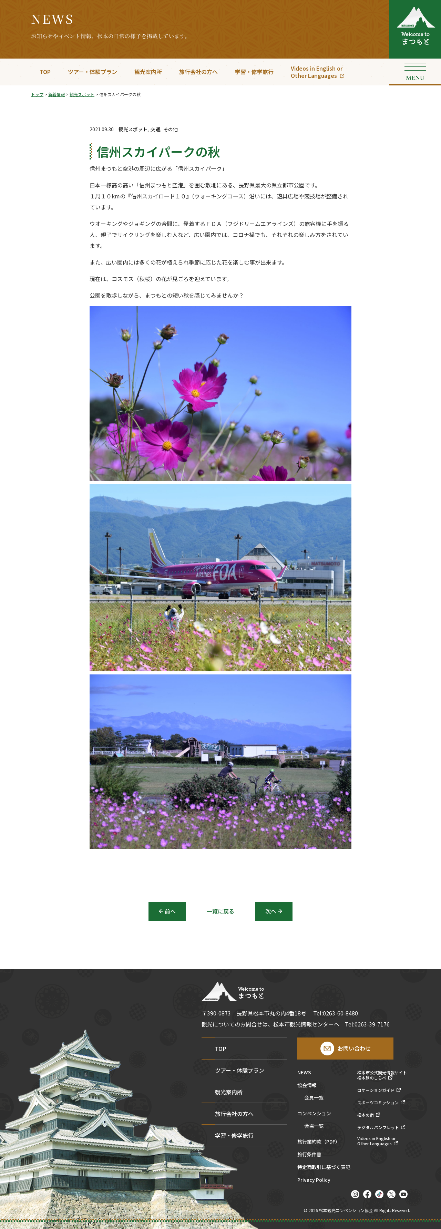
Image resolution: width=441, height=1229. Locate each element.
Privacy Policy (313, 1180)
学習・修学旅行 (254, 72)
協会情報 (307, 1085)
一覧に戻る (220, 911)
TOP (45, 72)
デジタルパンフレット (378, 1127)
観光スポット (133, 129)
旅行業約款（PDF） (318, 1142)
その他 (170, 129)
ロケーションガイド (375, 1090)
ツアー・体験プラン (92, 72)
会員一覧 (314, 1097)
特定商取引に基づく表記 (323, 1167)
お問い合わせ (354, 1048)
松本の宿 (365, 1115)
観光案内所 (148, 72)
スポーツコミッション (378, 1102)
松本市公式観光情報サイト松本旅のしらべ (382, 1075)
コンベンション (314, 1114)
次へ (270, 911)
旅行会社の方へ (198, 72)
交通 (155, 129)
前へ (170, 911)
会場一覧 (314, 1125)
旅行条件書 (309, 1155)
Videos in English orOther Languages (316, 72)
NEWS (304, 1073)
